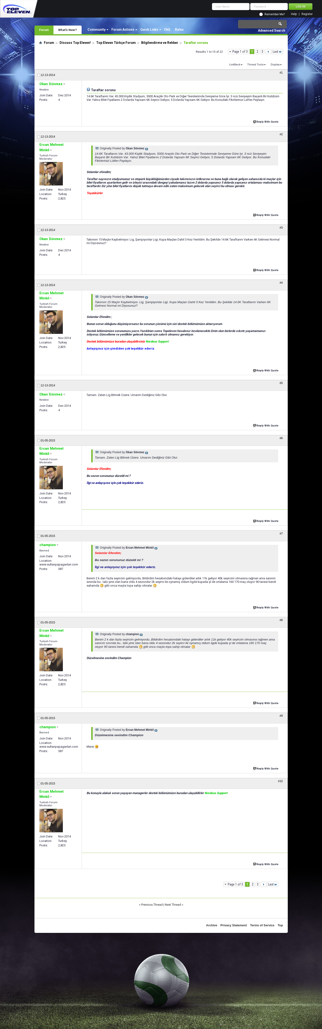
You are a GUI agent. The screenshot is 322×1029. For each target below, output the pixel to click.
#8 (281, 620)
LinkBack (234, 64)
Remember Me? (275, 14)
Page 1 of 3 (240, 51)
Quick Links (149, 29)
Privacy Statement (233, 925)
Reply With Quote (266, 121)
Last (277, 51)
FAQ (167, 29)
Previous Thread (152, 904)
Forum (44, 30)
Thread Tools (255, 64)
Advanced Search (271, 30)
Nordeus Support (157, 341)
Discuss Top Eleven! (75, 43)
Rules (179, 29)
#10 (280, 781)
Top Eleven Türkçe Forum (116, 43)
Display (275, 64)
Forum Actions (122, 29)
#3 (281, 227)
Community (96, 29)
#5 (281, 383)
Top (280, 925)
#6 (281, 438)
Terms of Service (262, 925)
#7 (281, 533)
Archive (211, 925)
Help (294, 14)
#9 (281, 715)
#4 (281, 282)
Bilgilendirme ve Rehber (159, 43)
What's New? (67, 30)
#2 (281, 134)
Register (307, 14)
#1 (281, 72)
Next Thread (173, 904)
